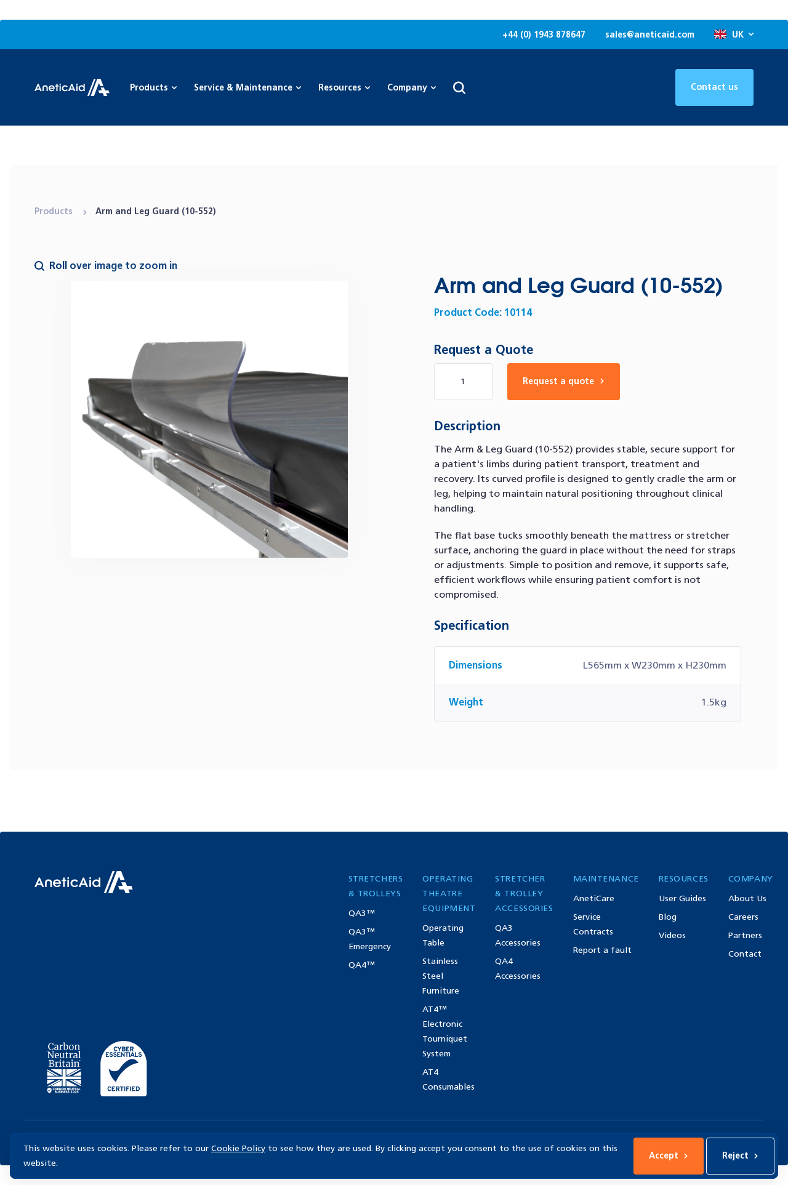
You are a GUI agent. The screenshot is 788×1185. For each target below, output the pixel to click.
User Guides (682, 898)
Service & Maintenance (247, 87)
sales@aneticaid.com (649, 35)
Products (54, 211)
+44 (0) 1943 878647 (543, 35)
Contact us (714, 87)
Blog (668, 917)
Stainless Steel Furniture (440, 976)
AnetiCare (593, 898)
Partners (745, 935)
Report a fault (602, 950)
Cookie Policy (238, 1148)
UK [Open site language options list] (734, 35)
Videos (672, 935)
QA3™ (361, 913)
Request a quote (564, 381)
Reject (740, 1156)
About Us (747, 898)
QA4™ (361, 965)
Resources (344, 87)
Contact (745, 954)
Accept (668, 1156)
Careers (743, 917)
